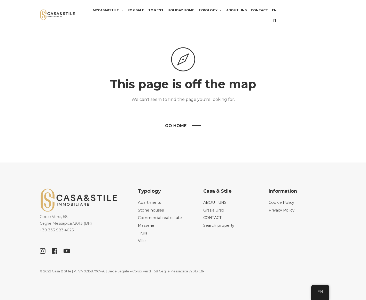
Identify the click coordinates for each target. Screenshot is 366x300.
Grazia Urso (213, 210)
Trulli (142, 233)
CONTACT (259, 10)
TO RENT (155, 10)
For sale (136, 10)
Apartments (149, 202)
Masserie (146, 225)
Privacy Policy (281, 210)
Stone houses (151, 210)
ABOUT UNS (236, 10)
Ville (142, 240)
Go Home (175, 125)
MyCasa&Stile (108, 10)
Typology (210, 10)
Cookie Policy (281, 202)
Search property (218, 225)
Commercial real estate (160, 217)
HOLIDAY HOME (181, 10)
